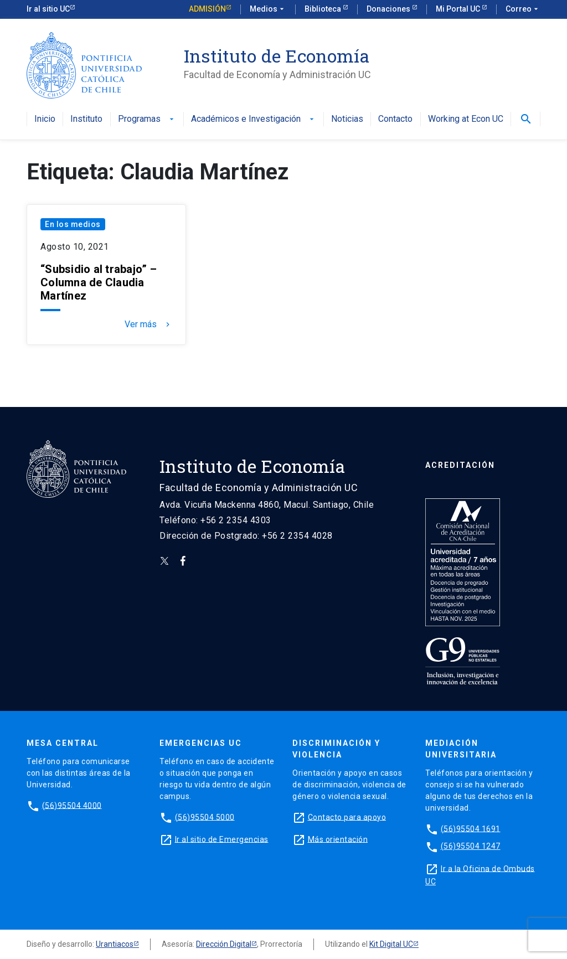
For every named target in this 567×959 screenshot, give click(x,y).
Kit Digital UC (391, 944)
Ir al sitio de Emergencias (222, 838)
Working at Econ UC (465, 119)
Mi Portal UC (459, 8)
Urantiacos (114, 944)
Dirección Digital (223, 944)
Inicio (44, 119)
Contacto (395, 119)
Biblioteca (324, 8)
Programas (147, 119)
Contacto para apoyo (347, 816)
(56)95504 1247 (471, 846)
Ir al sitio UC (48, 8)
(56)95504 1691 (471, 828)
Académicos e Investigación (253, 119)
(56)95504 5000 (205, 816)
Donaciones (389, 8)
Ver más (148, 324)
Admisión (207, 8)
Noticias (347, 119)
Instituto (86, 119)
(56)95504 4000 (72, 805)
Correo (523, 9)
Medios (268, 9)
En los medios (73, 224)
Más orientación (338, 838)
